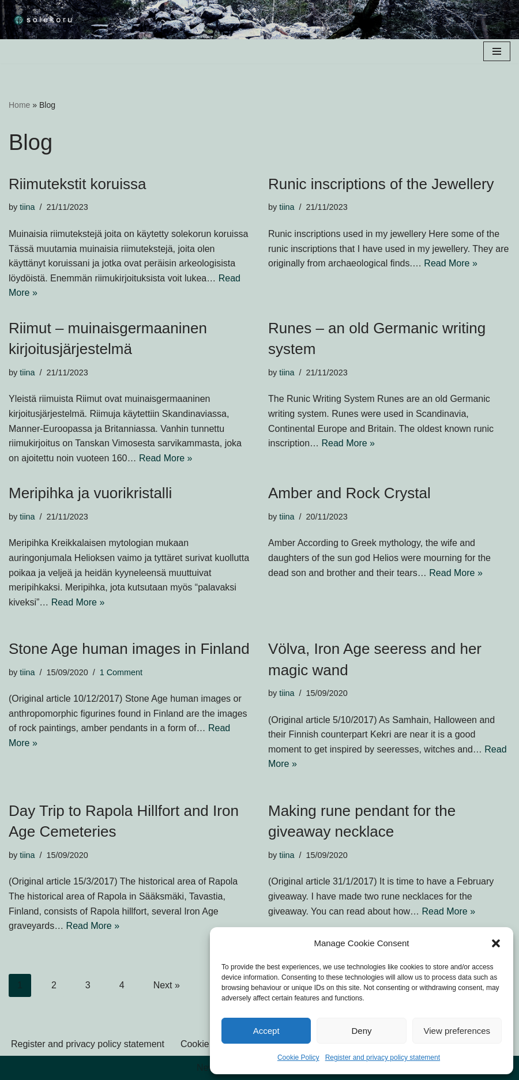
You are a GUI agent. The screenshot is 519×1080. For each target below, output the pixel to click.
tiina (27, 207)
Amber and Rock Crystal (349, 493)
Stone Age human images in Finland (129, 648)
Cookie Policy (298, 1057)
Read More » (450, 263)
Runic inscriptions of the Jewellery (381, 184)
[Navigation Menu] (496, 51)
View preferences (457, 1031)
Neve (207, 1068)
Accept (266, 1031)
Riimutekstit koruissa (77, 184)
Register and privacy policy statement (382, 1057)
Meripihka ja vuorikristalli (90, 493)
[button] (496, 943)
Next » (166, 985)
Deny (361, 1031)
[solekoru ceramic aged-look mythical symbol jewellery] (43, 19)
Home (19, 105)
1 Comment (121, 672)
